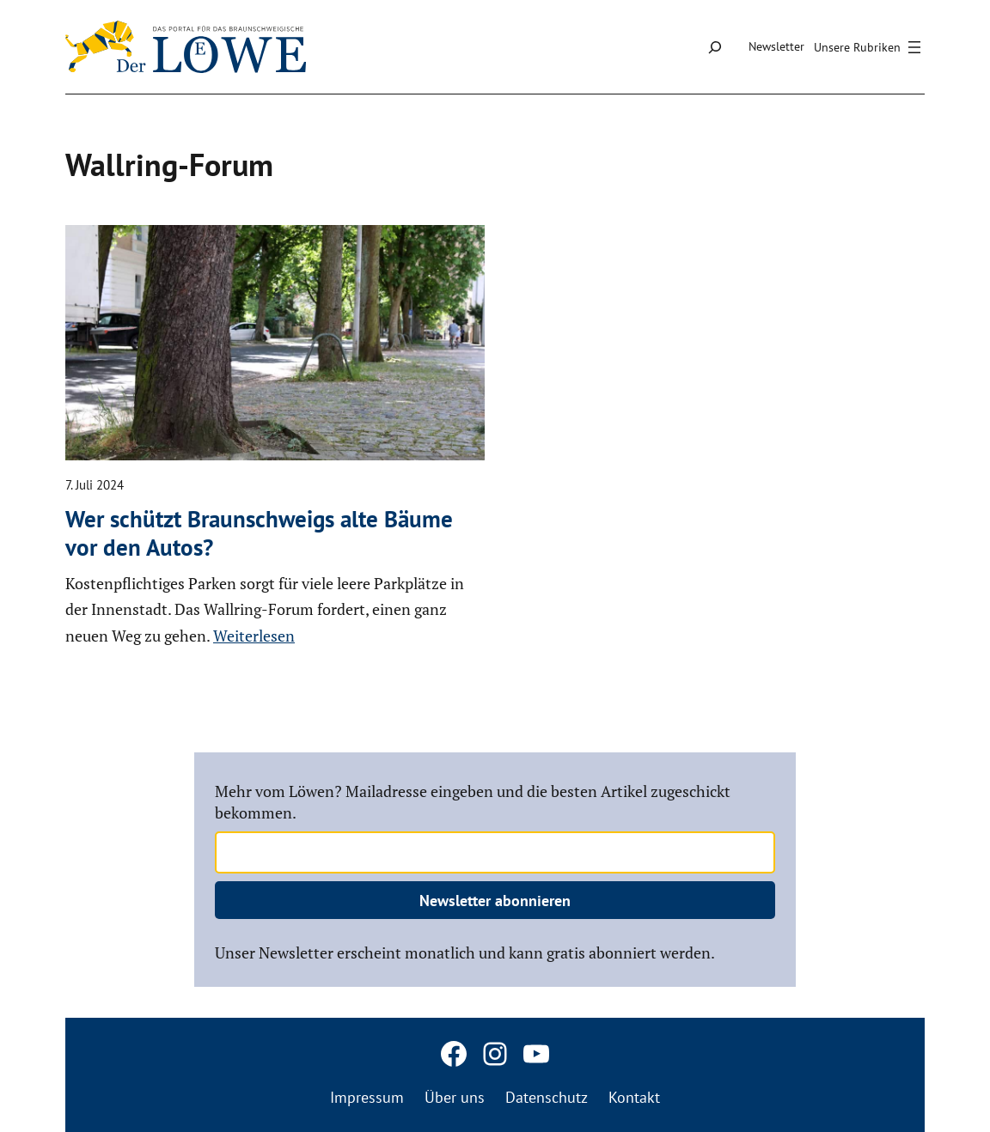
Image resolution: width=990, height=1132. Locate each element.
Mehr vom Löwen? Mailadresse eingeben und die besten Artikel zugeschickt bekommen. (472, 802)
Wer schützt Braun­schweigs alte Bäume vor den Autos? (259, 533)
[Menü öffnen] (870, 47)
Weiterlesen (254, 635)
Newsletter (776, 46)
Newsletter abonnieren (495, 900)
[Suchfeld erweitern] (714, 47)
